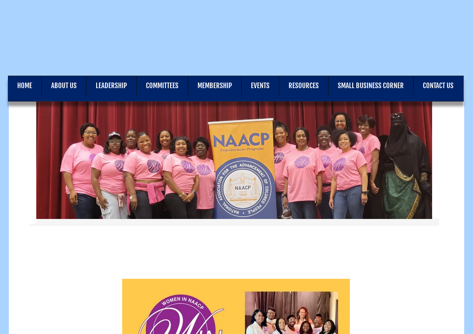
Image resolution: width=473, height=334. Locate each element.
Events (260, 85)
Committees (162, 85)
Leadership (111, 85)
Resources (304, 85)
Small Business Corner (371, 85)
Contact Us (438, 85)
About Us (64, 85)
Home (24, 85)
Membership (214, 85)
